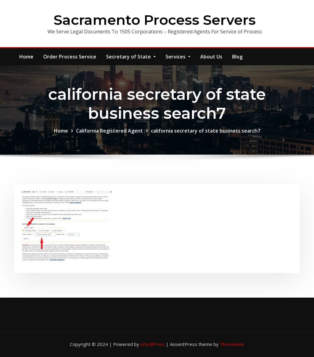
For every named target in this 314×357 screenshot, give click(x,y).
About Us (211, 56)
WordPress (152, 344)
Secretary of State (131, 56)
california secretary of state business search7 (205, 130)
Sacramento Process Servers (155, 19)
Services (178, 56)
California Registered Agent (109, 130)
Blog (237, 56)
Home (26, 56)
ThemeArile (232, 344)
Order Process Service (69, 56)
